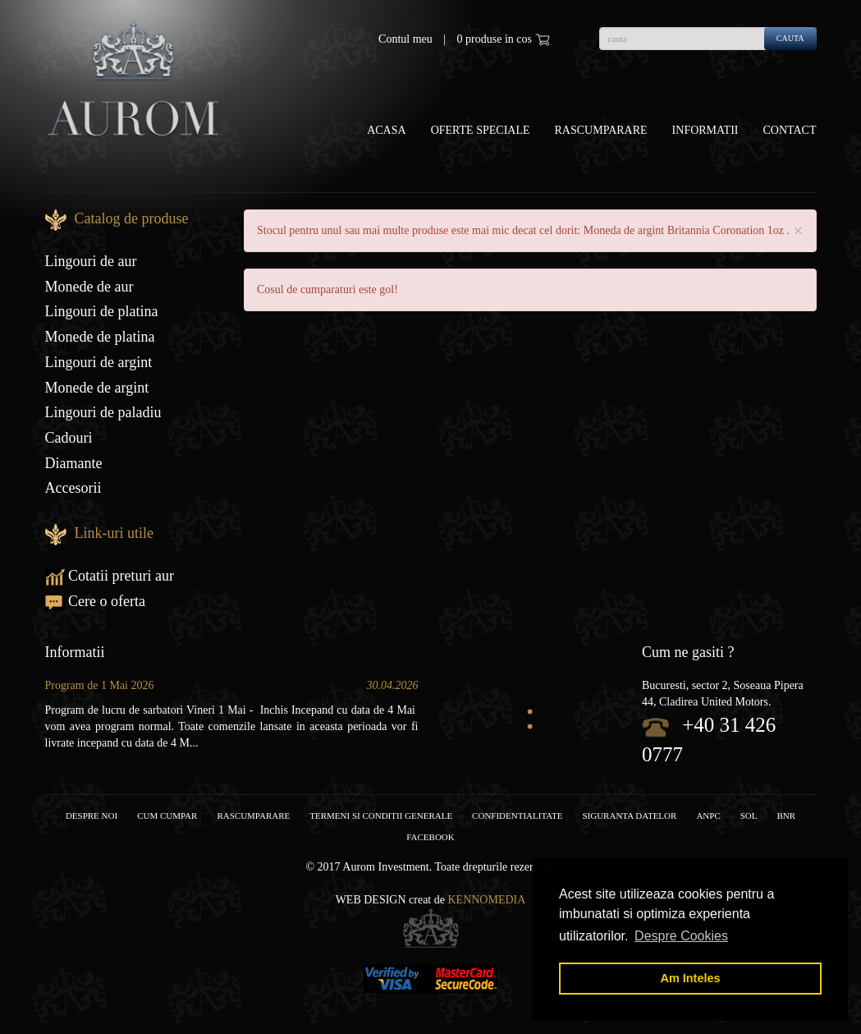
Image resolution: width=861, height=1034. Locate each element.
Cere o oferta (95, 601)
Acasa (386, 130)
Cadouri (69, 438)
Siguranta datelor (629, 815)
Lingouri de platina (101, 311)
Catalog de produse (132, 218)
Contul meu (405, 39)
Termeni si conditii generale (380, 815)
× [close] (799, 231)
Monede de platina (100, 337)
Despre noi (91, 815)
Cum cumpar (167, 815)
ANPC (708, 815)
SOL (749, 815)
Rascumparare (601, 130)
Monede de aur (89, 286)
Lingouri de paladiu (103, 412)
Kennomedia (486, 900)
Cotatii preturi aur (109, 576)
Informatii (705, 130)
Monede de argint (97, 387)
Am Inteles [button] (691, 978)
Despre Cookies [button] (681, 936)
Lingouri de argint (99, 362)
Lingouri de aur (91, 261)
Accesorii (73, 488)
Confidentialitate (517, 815)
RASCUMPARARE (253, 815)
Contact (790, 130)
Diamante (74, 463)
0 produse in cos (503, 39)
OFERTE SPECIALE (480, 130)
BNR (786, 815)
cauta (790, 38)
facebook (430, 837)
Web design (371, 900)
